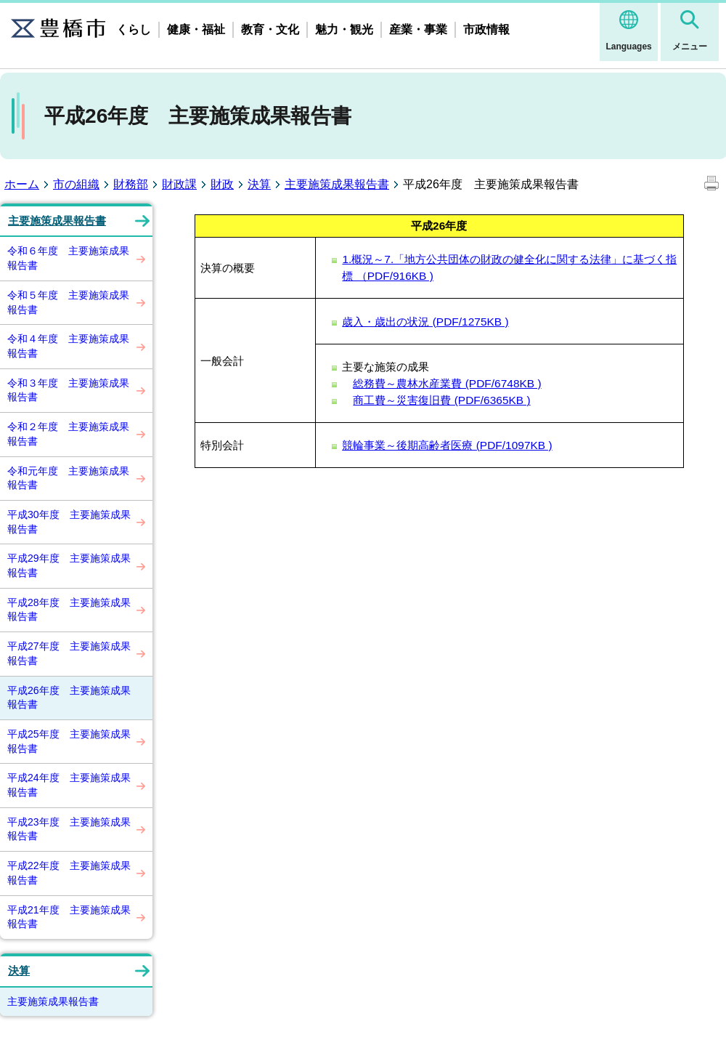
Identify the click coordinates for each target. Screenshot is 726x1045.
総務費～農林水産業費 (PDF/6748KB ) (447, 383)
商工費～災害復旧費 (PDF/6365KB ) (441, 400)
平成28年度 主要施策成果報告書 (69, 610)
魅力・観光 (344, 29)
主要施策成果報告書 (337, 184)
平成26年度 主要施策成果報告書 (69, 698)
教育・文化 (270, 29)
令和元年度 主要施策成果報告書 (68, 478)
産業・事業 (418, 29)
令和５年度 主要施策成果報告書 (68, 302)
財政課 (179, 184)
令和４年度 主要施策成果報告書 (68, 346)
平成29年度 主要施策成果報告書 (69, 565)
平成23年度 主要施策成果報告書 (69, 829)
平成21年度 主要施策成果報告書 (69, 917)
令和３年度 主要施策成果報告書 (68, 390)
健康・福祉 (196, 29)
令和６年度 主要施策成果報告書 (68, 258)
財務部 (130, 184)
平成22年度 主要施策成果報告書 (69, 873)
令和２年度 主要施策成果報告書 (68, 434)
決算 (259, 184)
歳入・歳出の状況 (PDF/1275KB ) (425, 321)
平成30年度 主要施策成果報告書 (69, 522)
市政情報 (486, 29)
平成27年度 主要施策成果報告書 (69, 653)
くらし (133, 29)
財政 (222, 184)
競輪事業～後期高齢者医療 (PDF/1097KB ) (447, 445)
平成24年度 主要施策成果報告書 (69, 785)
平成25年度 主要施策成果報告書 (69, 741)
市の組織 (76, 184)
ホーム (21, 184)
